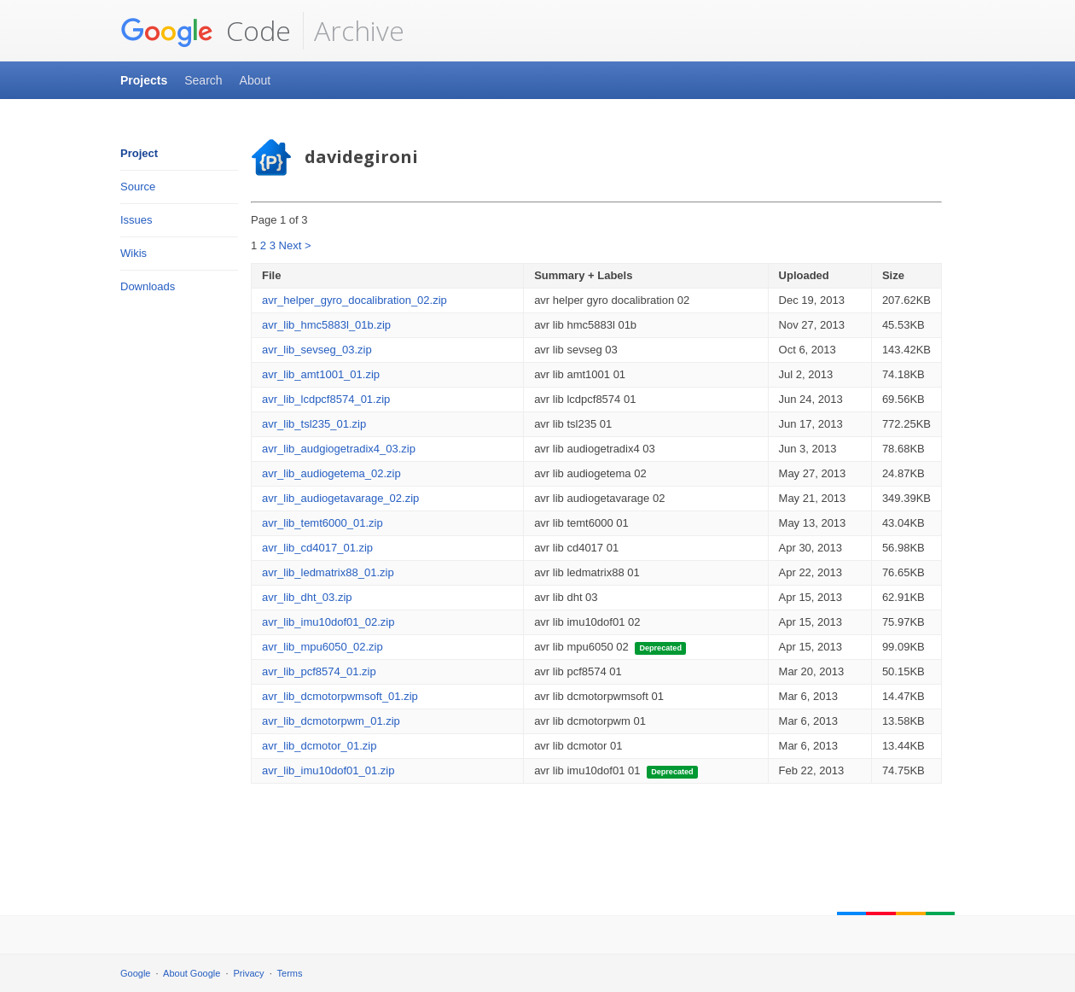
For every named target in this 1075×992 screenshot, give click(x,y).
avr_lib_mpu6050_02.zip (322, 646)
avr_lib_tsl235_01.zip (314, 423)
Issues (136, 219)
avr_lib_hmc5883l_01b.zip (326, 324)
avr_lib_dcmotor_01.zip (319, 745)
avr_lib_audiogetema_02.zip (331, 473)
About (255, 80)
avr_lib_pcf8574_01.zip (319, 671)
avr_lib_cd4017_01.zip (317, 547)
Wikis (133, 253)
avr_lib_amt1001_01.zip (321, 374)
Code (205, 31)
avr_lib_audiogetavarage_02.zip (340, 498)
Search (203, 80)
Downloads (147, 286)
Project (139, 153)
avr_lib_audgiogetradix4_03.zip (338, 448)
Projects (143, 80)
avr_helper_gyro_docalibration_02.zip (354, 300)
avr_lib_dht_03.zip (307, 597)
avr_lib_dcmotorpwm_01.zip (331, 721)
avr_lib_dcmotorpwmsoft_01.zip (340, 696)
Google (135, 973)
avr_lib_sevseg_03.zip (317, 349)
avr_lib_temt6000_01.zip (322, 522)
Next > (295, 245)
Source (137, 186)
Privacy (249, 973)
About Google (191, 973)
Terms (290, 973)
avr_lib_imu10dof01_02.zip (328, 622)
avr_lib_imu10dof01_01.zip (328, 770)
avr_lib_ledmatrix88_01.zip (328, 572)
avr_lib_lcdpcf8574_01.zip (326, 399)
